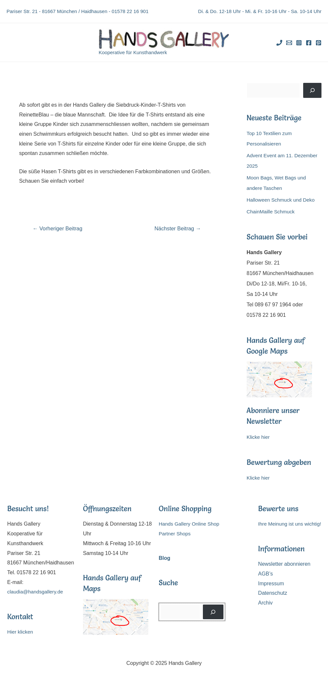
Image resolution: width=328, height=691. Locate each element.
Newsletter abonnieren (284, 564)
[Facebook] (309, 43)
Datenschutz (272, 593)
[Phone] (279, 43)
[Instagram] (299, 43)
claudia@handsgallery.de (36, 591)
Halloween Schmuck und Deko (282, 200)
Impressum (271, 583)
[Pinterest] (318, 43)
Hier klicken (20, 632)
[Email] (289, 43)
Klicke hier (259, 437)
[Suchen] (312, 90)
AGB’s (265, 573)
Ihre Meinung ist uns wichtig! (291, 524)
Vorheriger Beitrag (59, 228)
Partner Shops (175, 533)
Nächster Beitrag (176, 228)
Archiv (265, 603)
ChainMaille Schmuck (272, 211)
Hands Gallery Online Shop (190, 524)
